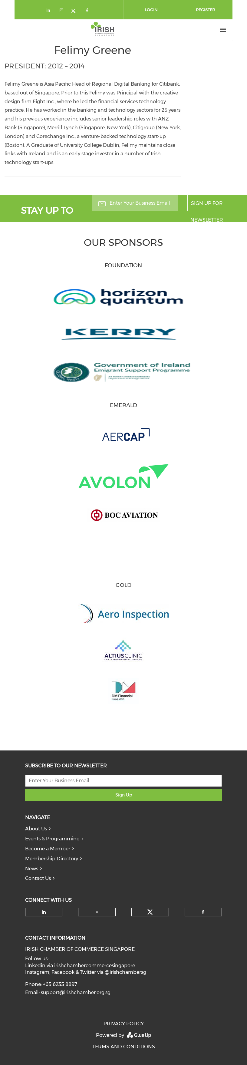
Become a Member (47, 849)
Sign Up (123, 795)
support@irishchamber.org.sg (75, 992)
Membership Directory (51, 859)
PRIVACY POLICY (124, 1024)
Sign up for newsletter (206, 205)
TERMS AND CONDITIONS (123, 1047)
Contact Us (38, 878)
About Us (36, 829)
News (31, 869)
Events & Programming (52, 839)
